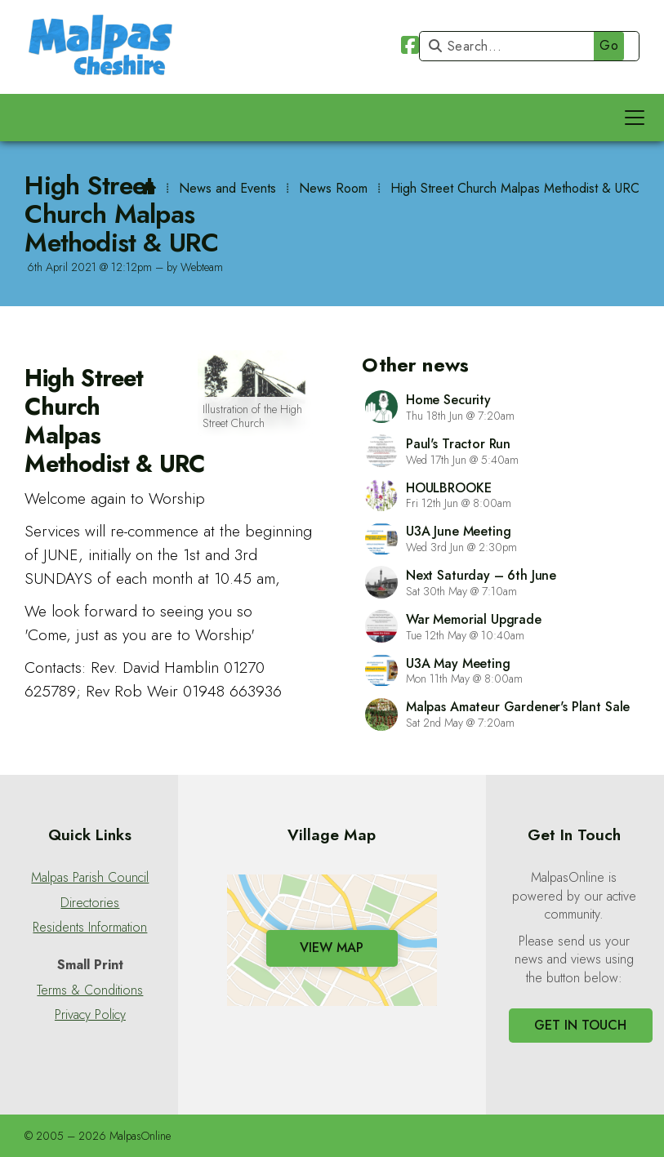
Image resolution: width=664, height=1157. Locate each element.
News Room (333, 188)
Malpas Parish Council (90, 878)
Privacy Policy (90, 1015)
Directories (89, 903)
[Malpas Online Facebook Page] (410, 47)
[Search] (525, 46)
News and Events (227, 188)
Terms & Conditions (90, 990)
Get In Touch (580, 1025)
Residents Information (90, 928)
